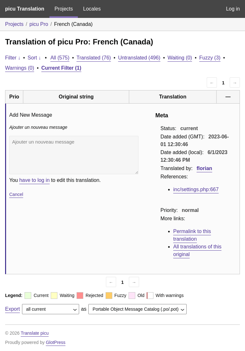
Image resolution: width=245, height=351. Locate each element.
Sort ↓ (34, 57)
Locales (91, 9)
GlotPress (55, 342)
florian (204, 168)
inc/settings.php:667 (196, 189)
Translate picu (34, 333)
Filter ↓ (12, 57)
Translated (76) (94, 57)
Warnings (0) (19, 68)
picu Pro (38, 24)
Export (12, 309)
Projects (64, 9)
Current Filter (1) (61, 68)
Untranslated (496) (139, 57)
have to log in (34, 180)
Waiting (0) (179, 57)
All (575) (60, 57)
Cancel (16, 194)
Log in (233, 9)
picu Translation (24, 9)
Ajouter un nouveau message (73, 155)
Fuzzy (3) (209, 57)
